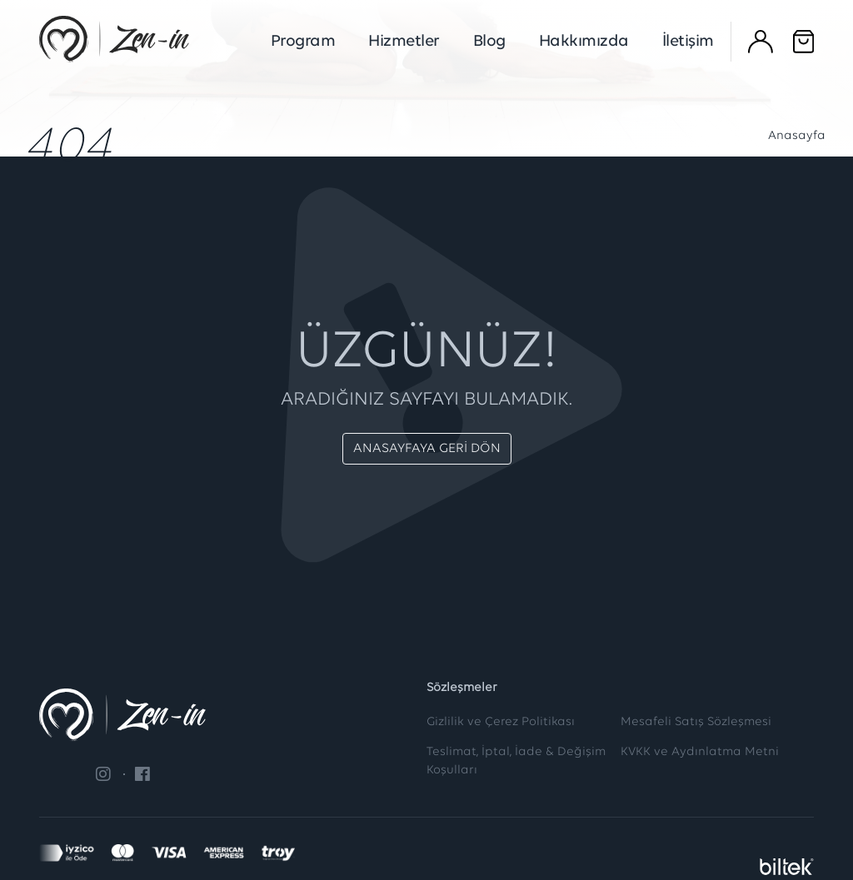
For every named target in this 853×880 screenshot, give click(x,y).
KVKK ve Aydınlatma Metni (700, 752)
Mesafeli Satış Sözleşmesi (696, 722)
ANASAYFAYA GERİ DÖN (427, 448)
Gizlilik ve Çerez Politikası (500, 722)
